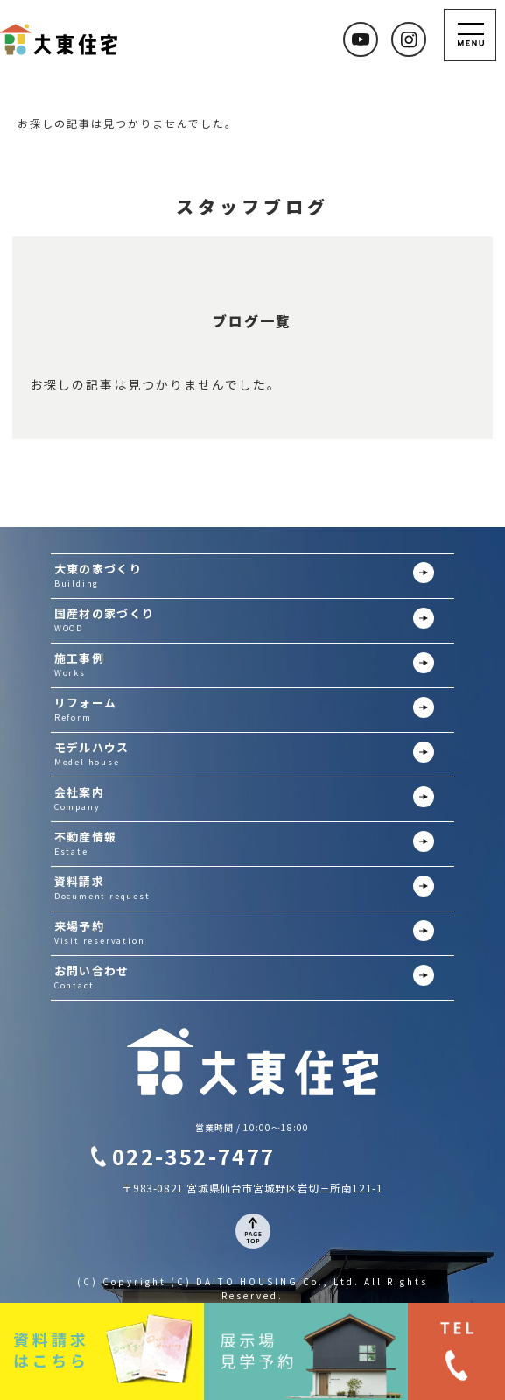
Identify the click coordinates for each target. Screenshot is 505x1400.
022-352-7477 (194, 1156)
